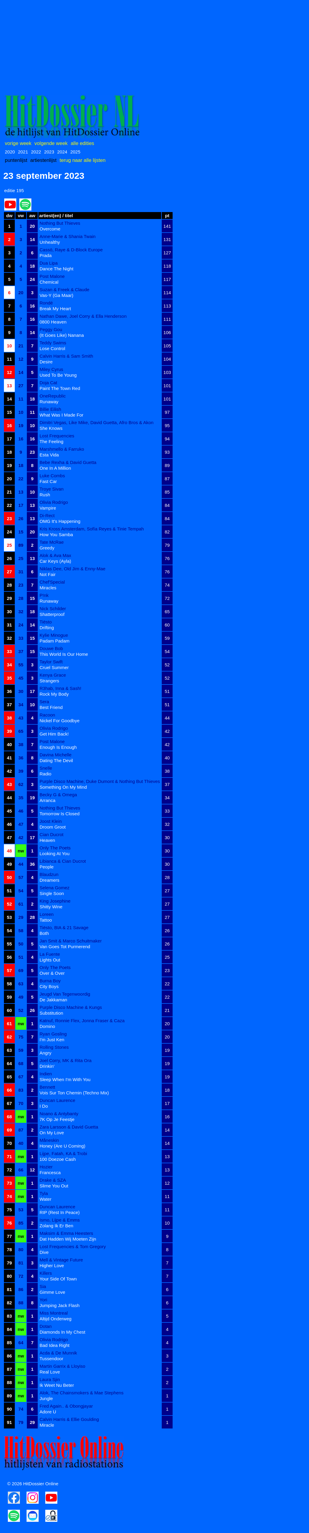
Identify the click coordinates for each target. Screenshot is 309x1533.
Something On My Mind (63, 787)
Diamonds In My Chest (62, 1332)
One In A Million (55, 468)
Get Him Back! (54, 733)
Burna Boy (50, 980)
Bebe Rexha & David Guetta (68, 462)
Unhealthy (50, 242)
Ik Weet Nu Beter (57, 1385)
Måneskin (49, 1140)
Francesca (50, 1172)
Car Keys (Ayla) (55, 561)
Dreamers (49, 880)
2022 (36, 151)
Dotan (46, 1326)
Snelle (46, 768)
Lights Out (50, 959)
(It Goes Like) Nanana (62, 335)
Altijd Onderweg (56, 1318)
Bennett (47, 1087)
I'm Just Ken (52, 1039)
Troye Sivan (51, 488)
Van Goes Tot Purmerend (65, 946)
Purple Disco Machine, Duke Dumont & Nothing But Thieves (100, 781)
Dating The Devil (56, 760)
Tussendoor (51, 1358)
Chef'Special (52, 582)
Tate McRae (52, 542)
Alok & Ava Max (55, 555)
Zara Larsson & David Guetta (69, 1126)
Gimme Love (52, 1292)
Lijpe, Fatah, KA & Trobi (63, 1153)
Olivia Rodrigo (54, 502)
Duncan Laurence (57, 1100)
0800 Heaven (53, 321)
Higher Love (52, 1265)
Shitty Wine (51, 906)
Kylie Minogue (54, 635)
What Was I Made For (61, 414)
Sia (43, 1286)
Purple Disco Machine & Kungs (71, 1007)
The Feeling (51, 441)
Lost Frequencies (57, 435)
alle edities (82, 143)
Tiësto (46, 621)
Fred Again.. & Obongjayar (66, 1406)
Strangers (49, 680)
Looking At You (54, 853)
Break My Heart (55, 308)
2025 (75, 151)
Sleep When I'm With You (65, 1079)
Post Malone (52, 276)
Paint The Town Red (60, 388)
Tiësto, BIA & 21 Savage (64, 927)
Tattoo (46, 920)
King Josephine (55, 900)
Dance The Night (56, 268)
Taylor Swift (51, 661)
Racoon (47, 714)
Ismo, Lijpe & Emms (60, 1219)
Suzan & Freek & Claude (64, 289)
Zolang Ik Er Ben (56, 1225)
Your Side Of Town (58, 1278)
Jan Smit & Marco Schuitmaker (71, 940)
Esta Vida (49, 454)
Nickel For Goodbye (60, 720)
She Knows (51, 428)
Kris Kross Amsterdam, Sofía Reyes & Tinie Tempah (92, 528)
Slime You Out (54, 1185)
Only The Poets (55, 847)
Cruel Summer (54, 667)
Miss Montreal (54, 1313)
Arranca (48, 800)
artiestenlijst (43, 160)
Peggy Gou (51, 329)
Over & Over (52, 973)
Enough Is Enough (58, 747)
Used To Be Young (58, 375)
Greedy (47, 547)
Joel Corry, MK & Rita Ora (65, 1060)
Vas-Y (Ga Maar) (56, 295)
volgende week (51, 143)
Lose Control (52, 348)
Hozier (46, 1166)
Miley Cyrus (51, 369)
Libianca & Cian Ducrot (63, 861)
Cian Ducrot (51, 834)
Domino (47, 1026)
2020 (10, 151)
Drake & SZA (53, 1180)
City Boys (49, 986)
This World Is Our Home (64, 654)
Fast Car (48, 481)
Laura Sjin (50, 1379)
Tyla (44, 1193)
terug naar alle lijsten (82, 160)
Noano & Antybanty (59, 1113)
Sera (44, 701)
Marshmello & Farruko (62, 449)
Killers (46, 1273)
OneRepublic (53, 395)
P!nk (44, 595)
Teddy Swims (53, 342)
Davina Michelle (56, 754)
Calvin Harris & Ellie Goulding (69, 1419)
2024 (62, 151)
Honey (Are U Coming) (62, 1145)
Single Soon (52, 893)
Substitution (51, 1013)
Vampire (48, 507)
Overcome (50, 228)
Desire (46, 361)
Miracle (47, 1425)
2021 (23, 151)
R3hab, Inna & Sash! (60, 688)
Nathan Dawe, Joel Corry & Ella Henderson (83, 316)
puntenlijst (16, 160)
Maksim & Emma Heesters (66, 1233)
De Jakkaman (53, 999)
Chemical (49, 282)
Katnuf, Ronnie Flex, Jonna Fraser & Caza (82, 1020)
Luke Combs (52, 475)
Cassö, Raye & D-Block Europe (71, 249)
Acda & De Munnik (58, 1352)
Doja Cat (48, 382)
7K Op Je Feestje (57, 1119)
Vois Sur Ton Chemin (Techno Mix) (74, 1092)
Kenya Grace (53, 675)
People (47, 866)
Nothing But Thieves (60, 223)
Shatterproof (52, 614)
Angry (45, 1052)
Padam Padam (54, 640)
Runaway (49, 401)
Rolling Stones (54, 1047)
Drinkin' (47, 1066)
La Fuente (50, 954)
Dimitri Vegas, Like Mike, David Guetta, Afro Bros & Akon (97, 422)
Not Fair (48, 574)
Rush (45, 494)
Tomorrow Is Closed (60, 813)
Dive (44, 1252)
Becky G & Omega (58, 794)
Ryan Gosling (53, 1033)
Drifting (47, 627)
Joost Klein (51, 821)
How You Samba (56, 534)
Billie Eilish (50, 409)
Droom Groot (53, 826)
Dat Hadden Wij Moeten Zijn (68, 1239)
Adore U (48, 1411)
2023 (49, 151)
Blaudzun (49, 874)
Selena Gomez (54, 887)
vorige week (18, 143)
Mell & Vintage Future (61, 1259)
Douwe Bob (51, 648)
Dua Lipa (49, 263)
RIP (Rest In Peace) (60, 1212)
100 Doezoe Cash (58, 1159)
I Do (44, 1106)
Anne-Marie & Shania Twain (68, 236)
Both (44, 933)
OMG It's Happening (60, 521)
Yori (43, 1299)
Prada (46, 255)
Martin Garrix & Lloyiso (62, 1366)
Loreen (47, 914)
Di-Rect (47, 515)
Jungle (46, 1398)
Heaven (47, 840)
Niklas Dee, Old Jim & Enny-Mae (72, 568)
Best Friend (51, 707)
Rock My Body (54, 694)
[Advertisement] (154, 45)
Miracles (48, 587)
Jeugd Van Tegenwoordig (65, 994)
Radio (45, 773)
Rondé (46, 302)
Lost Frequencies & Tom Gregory (73, 1246)
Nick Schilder (53, 608)
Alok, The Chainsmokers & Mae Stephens (81, 1392)
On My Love (52, 1132)
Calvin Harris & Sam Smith (66, 356)
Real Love (50, 1371)
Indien (46, 1073)
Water (45, 1199)
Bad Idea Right (54, 1345)
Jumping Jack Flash (60, 1305)
